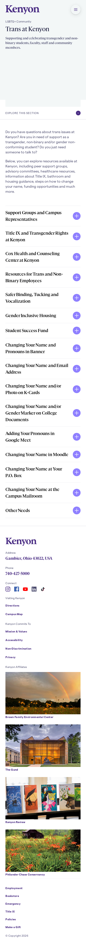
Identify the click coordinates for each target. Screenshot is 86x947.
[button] (76, 9)
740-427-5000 (17, 573)
